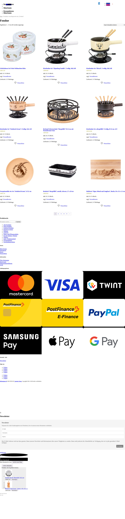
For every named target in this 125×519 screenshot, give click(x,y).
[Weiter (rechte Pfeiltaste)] (2, 518)
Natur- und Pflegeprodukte (10, 257)
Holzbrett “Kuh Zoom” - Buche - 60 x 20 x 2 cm (17, 512)
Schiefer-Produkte (8, 251)
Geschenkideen (7, 264)
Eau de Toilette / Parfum (10, 259)
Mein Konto (7, 31)
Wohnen (5, 254)
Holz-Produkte (7, 250)
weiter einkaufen (7, 489)
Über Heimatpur (4, 283)
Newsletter (3, 384)
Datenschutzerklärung (6, 287)
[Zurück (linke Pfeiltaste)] (0, 518)
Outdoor (5, 260)
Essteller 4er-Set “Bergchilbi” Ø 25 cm (14, 501)
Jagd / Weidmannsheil (9, 262)
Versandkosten (7, 100)
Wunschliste (3, 277)
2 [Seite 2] (58, 237)
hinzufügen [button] (14, 503)
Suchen (18, 245)
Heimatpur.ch (3, 404)
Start (1, 40)
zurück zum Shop (17, 485)
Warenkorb (3, 274)
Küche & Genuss (8, 253)
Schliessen (3, 476)
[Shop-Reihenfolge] (114, 48)
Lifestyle (5, 256)
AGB (1, 288)
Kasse (1, 275)
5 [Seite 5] (66, 237)
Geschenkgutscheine (9, 265)
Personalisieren (8, 16)
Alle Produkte (7, 248)
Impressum (3, 285)
